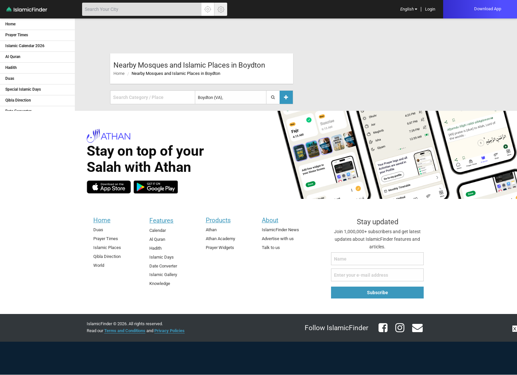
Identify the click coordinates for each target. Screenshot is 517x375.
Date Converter (163, 266)
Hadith (155, 248)
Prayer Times (105, 238)
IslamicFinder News (280, 229)
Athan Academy (220, 238)
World (98, 265)
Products (218, 220)
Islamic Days (161, 257)
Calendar (157, 230)
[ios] (109, 187)
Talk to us (271, 247)
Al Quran (157, 239)
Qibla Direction (107, 256)
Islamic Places (107, 247)
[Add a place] (286, 97)
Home (119, 73)
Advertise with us (278, 238)
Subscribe (377, 292)
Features (161, 220)
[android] (156, 187)
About (270, 220)
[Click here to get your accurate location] (207, 9)
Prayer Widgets (220, 247)
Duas (98, 229)
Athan (211, 229)
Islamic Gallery (163, 274)
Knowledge (159, 283)
